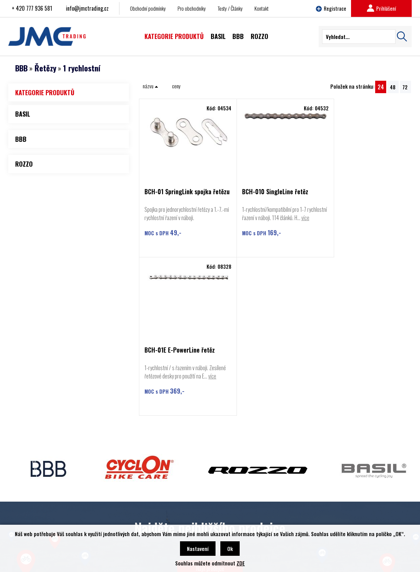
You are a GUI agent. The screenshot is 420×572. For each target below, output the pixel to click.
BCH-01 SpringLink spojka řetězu (177, 195)
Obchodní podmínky (148, 8)
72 (405, 87)
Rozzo (28, 509)
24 (381, 86)
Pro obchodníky (192, 8)
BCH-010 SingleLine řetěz (268, 192)
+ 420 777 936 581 (32, 8)
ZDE (241, 563)
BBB (21, 68)
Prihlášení (381, 8)
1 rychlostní (81, 68)
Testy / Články (230, 8)
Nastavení (198, 548)
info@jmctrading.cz (87, 8)
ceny (176, 86)
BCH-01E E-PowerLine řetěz (360, 192)
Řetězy (45, 68)
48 (393, 87)
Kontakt (261, 8)
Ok (230, 548)
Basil (26, 519)
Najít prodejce (210, 426)
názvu (150, 86)
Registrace (331, 8)
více (239, 226)
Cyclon (28, 499)
